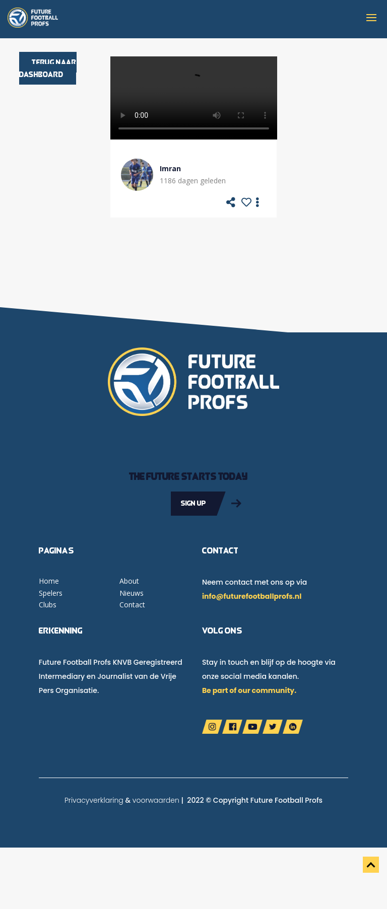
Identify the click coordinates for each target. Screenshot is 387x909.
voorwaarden (156, 800)
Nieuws (131, 593)
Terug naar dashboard (48, 68)
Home (49, 581)
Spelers (50, 593)
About (129, 581)
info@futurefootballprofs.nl (251, 596)
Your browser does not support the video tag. (193, 97)
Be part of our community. (249, 690)
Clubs (47, 604)
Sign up (193, 503)
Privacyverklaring (93, 800)
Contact (132, 604)
